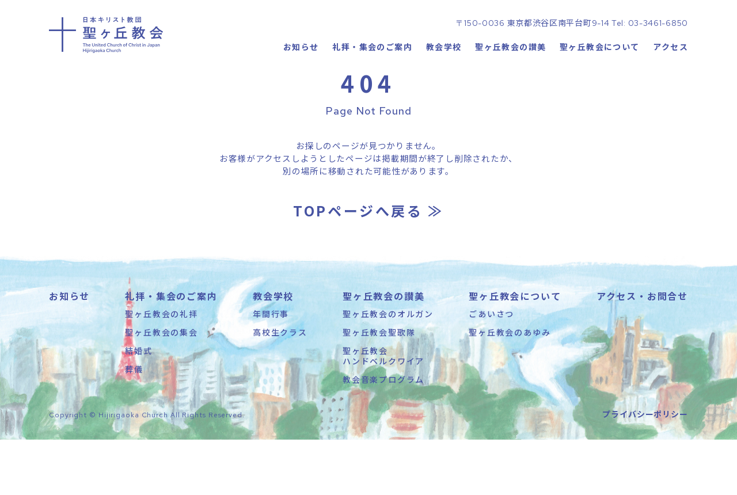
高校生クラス (280, 387)
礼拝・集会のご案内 (372, 83)
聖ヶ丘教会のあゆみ (509, 387)
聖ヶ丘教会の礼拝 (161, 369)
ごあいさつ (491, 369)
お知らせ (300, 83)
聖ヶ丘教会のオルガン (388, 369)
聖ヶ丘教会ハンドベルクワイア (383, 411)
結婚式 (138, 406)
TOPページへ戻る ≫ (368, 266)
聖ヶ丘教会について (600, 83)
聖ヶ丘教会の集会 (161, 387)
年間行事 (271, 369)
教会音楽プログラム (383, 435)
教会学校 (443, 83)
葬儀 (134, 425)
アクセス (670, 83)
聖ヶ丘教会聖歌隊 (379, 387)
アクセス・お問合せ (642, 351)
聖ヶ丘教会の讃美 (510, 83)
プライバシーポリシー (645, 469)
